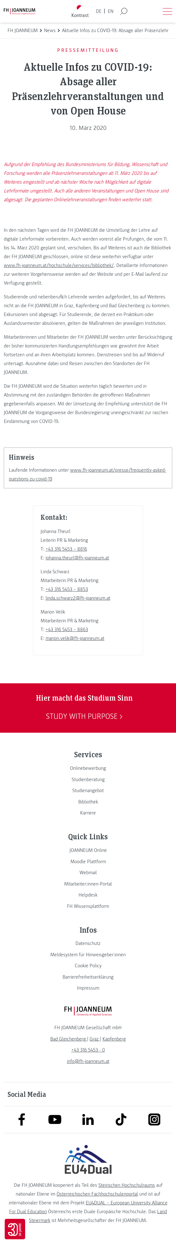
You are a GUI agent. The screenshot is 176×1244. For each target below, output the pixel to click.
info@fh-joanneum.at (88, 1061)
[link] (88, 768)
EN (110, 11)
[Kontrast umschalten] (80, 11)
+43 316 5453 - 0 (88, 1050)
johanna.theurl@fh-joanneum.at (77, 558)
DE (99, 11)
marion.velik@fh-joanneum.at (75, 638)
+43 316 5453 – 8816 (66, 549)
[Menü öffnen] (167, 11)
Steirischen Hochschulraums (126, 1185)
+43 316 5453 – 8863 (67, 629)
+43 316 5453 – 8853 (67, 589)
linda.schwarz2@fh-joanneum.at (78, 598)
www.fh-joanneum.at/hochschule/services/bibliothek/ (59, 265)
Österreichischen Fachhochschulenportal (97, 1194)
